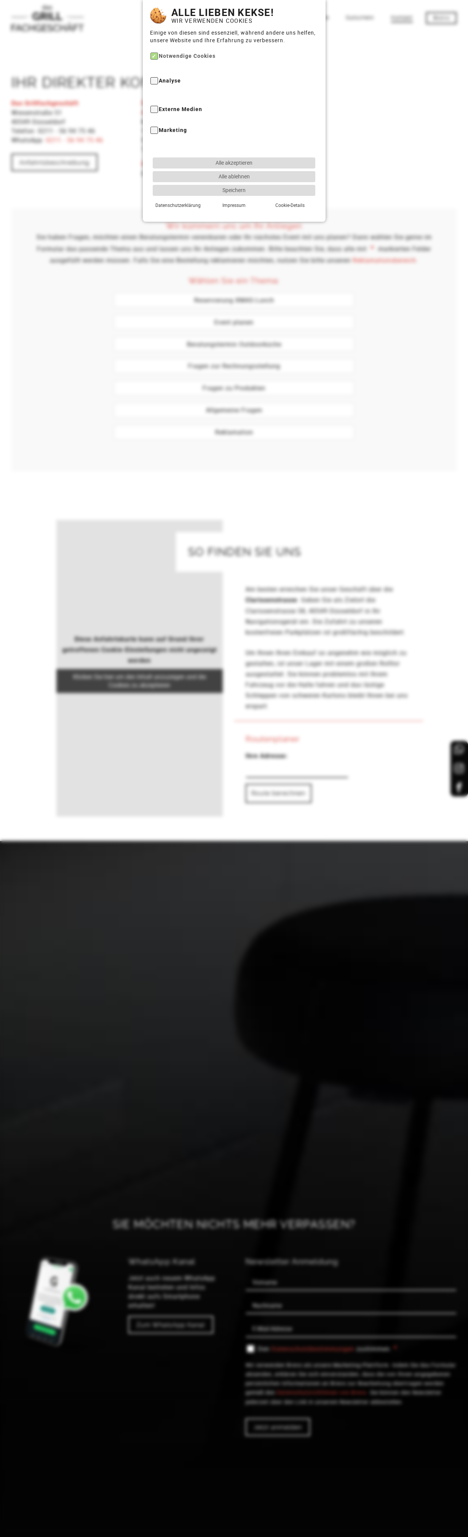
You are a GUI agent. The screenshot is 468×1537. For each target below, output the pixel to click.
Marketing (173, 114)
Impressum (234, 189)
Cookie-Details (290, 189)
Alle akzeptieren (234, 146)
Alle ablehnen (234, 160)
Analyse (170, 65)
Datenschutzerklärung (178, 189)
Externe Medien (180, 93)
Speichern (234, 174)
